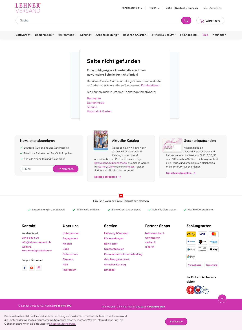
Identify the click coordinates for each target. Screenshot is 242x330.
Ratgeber (110, 269)
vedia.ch (150, 242)
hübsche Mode (118, 162)
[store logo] (28, 8)
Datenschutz (70, 254)
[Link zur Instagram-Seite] (39, 268)
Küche (111, 166)
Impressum (69, 269)
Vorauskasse (194, 264)
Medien (67, 243)
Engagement (70, 238)
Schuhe (92, 107)
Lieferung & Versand (116, 233)
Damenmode (95, 102)
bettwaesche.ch (154, 233)
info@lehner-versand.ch (36, 242)
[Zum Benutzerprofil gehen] (212, 8)
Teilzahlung (211, 264)
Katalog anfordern (107, 176)
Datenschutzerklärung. (62, 323)
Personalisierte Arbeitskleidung (123, 254)
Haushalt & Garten (99, 111)
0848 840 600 (30, 237)
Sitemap (68, 259)
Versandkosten (156, 306)
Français (193, 8)
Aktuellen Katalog (115, 264)
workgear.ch (152, 237)
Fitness (130, 166)
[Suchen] (186, 20)
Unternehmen (71, 233)
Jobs (169, 7)
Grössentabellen (114, 248)
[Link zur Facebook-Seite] (25, 268)
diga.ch (149, 246)
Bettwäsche (101, 162)
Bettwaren (94, 98)
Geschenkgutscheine (116, 259)
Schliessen (176, 321)
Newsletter (111, 243)
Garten (102, 166)
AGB (65, 264)
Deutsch (180, 8)
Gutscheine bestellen (180, 173)
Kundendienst (150, 85)
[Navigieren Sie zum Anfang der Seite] (222, 298)
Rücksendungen (113, 238)
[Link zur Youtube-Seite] (32, 268)
